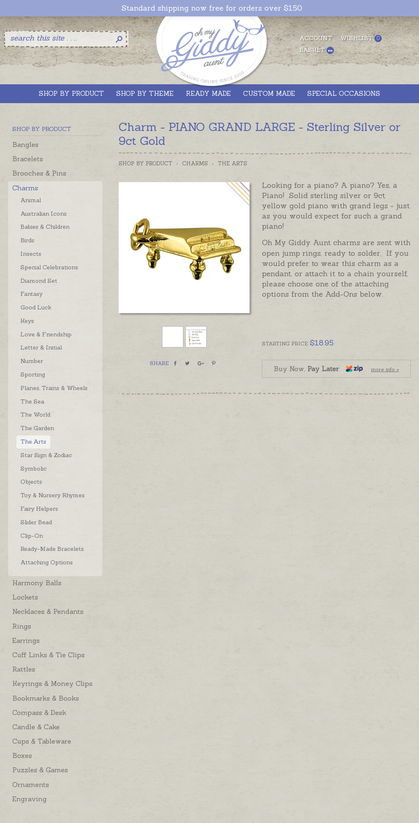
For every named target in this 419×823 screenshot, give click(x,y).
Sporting (32, 374)
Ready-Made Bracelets (52, 548)
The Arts (33, 441)
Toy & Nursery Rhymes (52, 495)
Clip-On (31, 535)
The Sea (32, 401)
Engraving (29, 799)
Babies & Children (45, 226)
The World (35, 414)
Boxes (22, 755)
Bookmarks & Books (45, 698)
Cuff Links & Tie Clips (48, 655)
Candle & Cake (36, 727)
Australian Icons (43, 213)
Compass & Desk (39, 712)
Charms (25, 188)
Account (316, 38)
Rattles (23, 669)
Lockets (25, 597)
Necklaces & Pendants (47, 611)
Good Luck (36, 307)
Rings (21, 626)
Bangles (25, 144)
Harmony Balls (36, 583)
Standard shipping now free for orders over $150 (212, 8)
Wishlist (361, 38)
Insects (30, 253)
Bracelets (27, 159)
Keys (27, 321)
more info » (385, 369)
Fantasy (31, 294)
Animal (30, 200)
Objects (31, 481)
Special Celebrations (49, 267)
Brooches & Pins (39, 173)
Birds (27, 240)
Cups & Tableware (41, 741)
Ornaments (30, 784)
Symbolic (33, 468)
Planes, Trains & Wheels (54, 388)
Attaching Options (46, 562)
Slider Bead (36, 522)
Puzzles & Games (40, 770)
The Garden (37, 428)
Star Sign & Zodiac (46, 455)
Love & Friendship (46, 334)
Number (31, 361)
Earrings (26, 640)
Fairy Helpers (39, 508)
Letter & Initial (41, 347)
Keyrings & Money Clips (52, 683)
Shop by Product (145, 163)
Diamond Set (38, 280)
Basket (317, 50)
